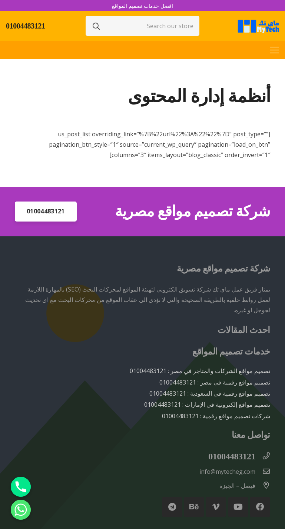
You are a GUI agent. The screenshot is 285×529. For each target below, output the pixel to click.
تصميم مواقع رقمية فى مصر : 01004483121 (214, 382)
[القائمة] (274, 50)
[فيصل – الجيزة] (262, 485)
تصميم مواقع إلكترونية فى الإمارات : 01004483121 (207, 404)
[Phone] (21, 487)
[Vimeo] (216, 507)
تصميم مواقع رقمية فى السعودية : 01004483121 (209, 393)
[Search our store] (143, 26)
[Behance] (194, 507)
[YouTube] (238, 507)
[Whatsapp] (21, 510)
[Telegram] (172, 507)
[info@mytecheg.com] (262, 471)
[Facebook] (260, 507)
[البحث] (96, 26)
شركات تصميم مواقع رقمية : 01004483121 (216, 416)
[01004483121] (262, 456)
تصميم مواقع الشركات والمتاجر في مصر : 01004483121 (200, 371)
